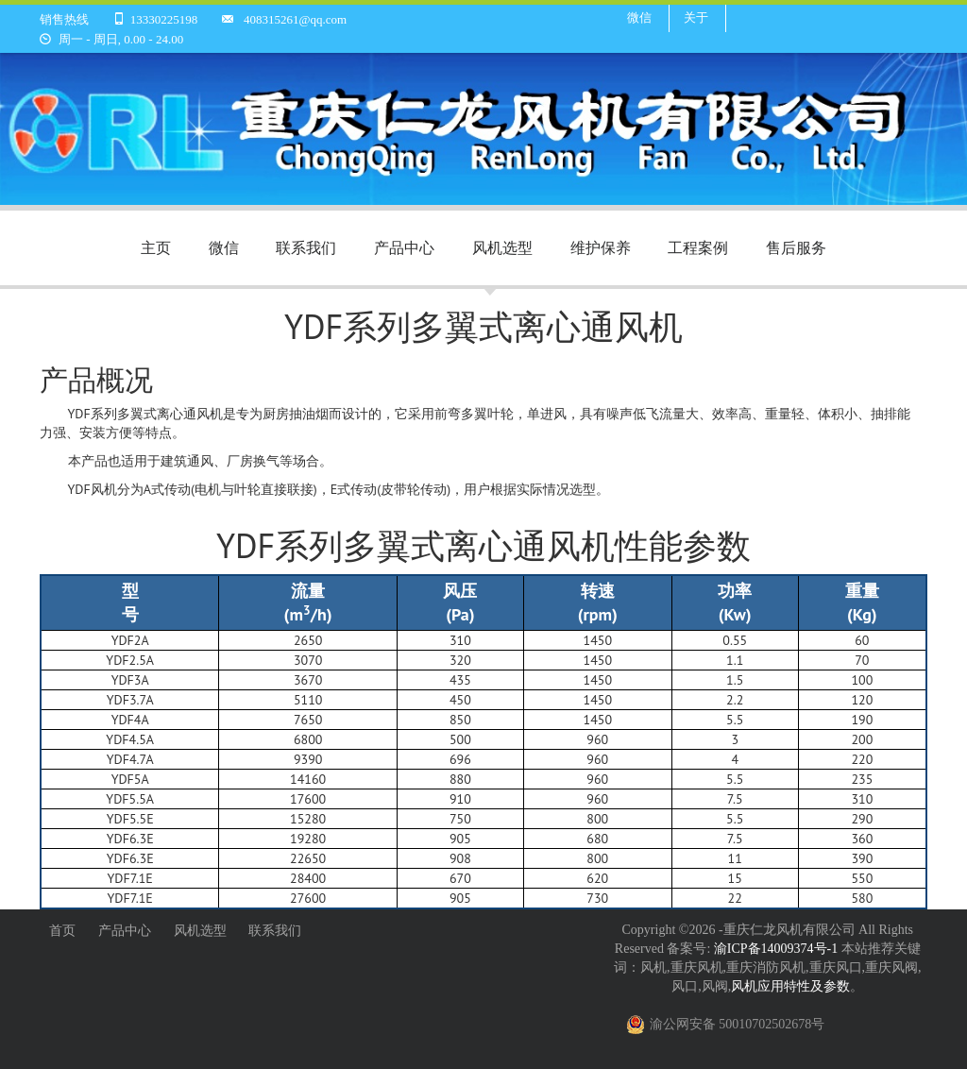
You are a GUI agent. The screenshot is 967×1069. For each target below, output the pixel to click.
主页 (156, 247)
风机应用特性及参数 (790, 986)
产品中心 (404, 247)
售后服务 (796, 247)
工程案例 (698, 247)
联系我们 (306, 247)
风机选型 (502, 247)
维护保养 (600, 247)
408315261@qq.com (295, 19)
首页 (62, 931)
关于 (696, 17)
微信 (639, 17)
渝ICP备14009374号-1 (777, 949)
